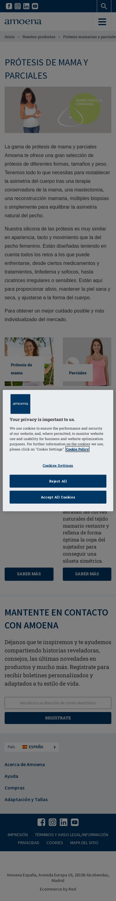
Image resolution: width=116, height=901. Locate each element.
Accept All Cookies (58, 496)
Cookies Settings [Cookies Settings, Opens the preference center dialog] (58, 465)
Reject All (58, 480)
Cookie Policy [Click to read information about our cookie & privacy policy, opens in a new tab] (77, 449)
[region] (58, 450)
